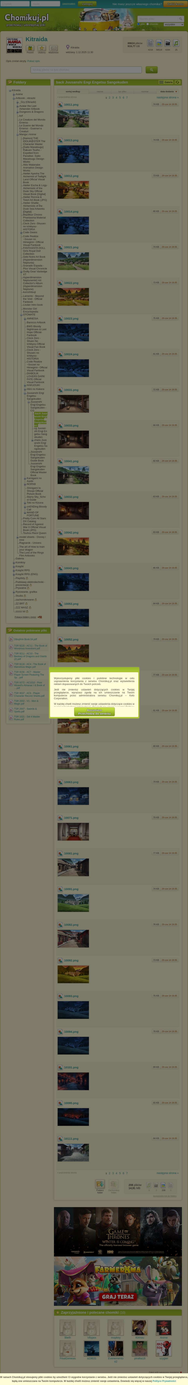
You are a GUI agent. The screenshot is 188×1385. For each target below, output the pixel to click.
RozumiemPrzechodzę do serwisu (94, 711)
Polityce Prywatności (164, 1381)
